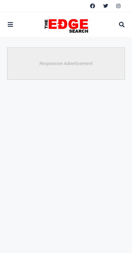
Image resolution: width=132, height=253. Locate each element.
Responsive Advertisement (66, 63)
